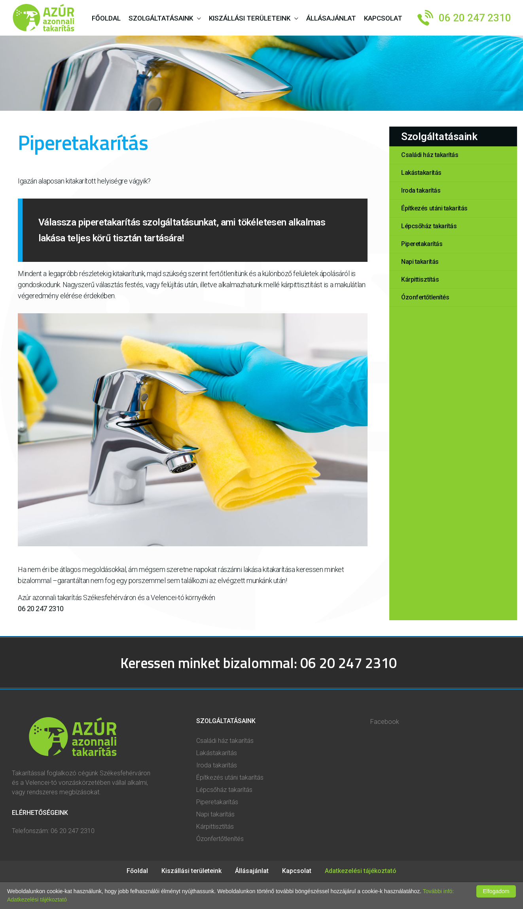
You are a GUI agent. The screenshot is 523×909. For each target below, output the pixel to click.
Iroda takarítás (216, 765)
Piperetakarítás (217, 802)
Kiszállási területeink (249, 18)
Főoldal (138, 871)
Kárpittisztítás (215, 826)
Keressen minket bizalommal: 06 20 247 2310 (258, 663)
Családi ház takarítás (225, 740)
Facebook (384, 721)
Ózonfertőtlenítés (220, 839)
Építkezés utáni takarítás (229, 777)
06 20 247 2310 (475, 18)
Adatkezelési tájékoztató (360, 871)
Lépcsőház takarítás (224, 789)
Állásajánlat (252, 871)
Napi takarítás (215, 814)
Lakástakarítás (216, 753)
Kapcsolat (297, 871)
